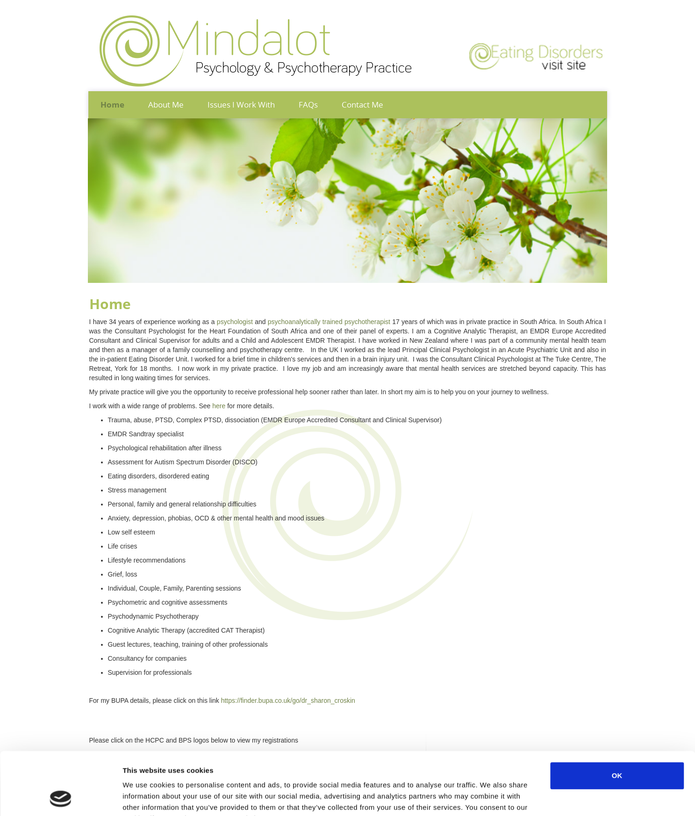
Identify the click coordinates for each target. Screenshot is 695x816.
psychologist (236, 321)
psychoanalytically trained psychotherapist (329, 321)
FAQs (308, 104)
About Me (166, 104)
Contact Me (362, 104)
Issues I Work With (241, 104)
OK (617, 717)
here (218, 406)
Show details (490, 798)
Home (112, 104)
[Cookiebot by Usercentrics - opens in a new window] (60, 798)
